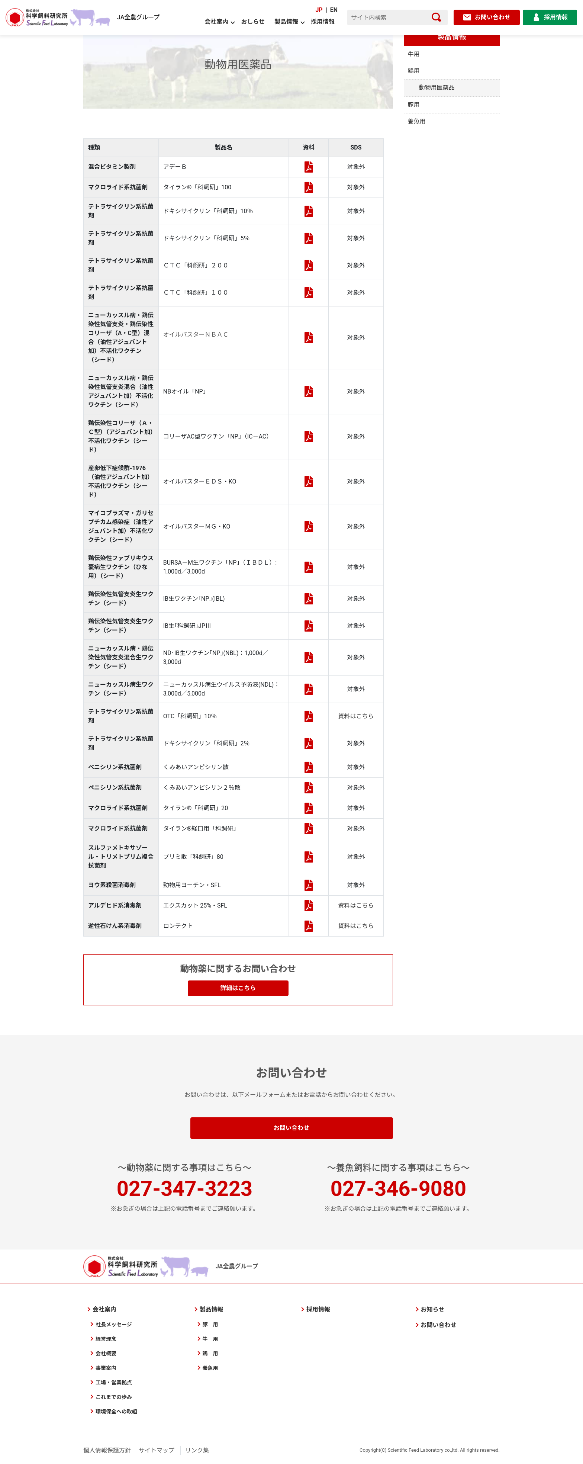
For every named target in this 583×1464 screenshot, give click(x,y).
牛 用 (210, 1339)
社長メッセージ (114, 1324)
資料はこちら (356, 716)
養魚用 (417, 121)
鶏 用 (210, 1354)
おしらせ (253, 21)
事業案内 (106, 1368)
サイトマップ (156, 1450)
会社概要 (106, 1354)
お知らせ (433, 1309)
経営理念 (106, 1339)
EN (334, 9)
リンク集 (197, 1450)
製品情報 (286, 21)
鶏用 (414, 70)
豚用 (414, 104)
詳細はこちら (238, 988)
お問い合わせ (291, 1127)
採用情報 (323, 21)
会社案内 (216, 21)
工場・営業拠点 (114, 1383)
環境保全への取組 (116, 1412)
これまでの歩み (114, 1397)
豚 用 (210, 1324)
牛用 (414, 54)
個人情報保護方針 (107, 1450)
